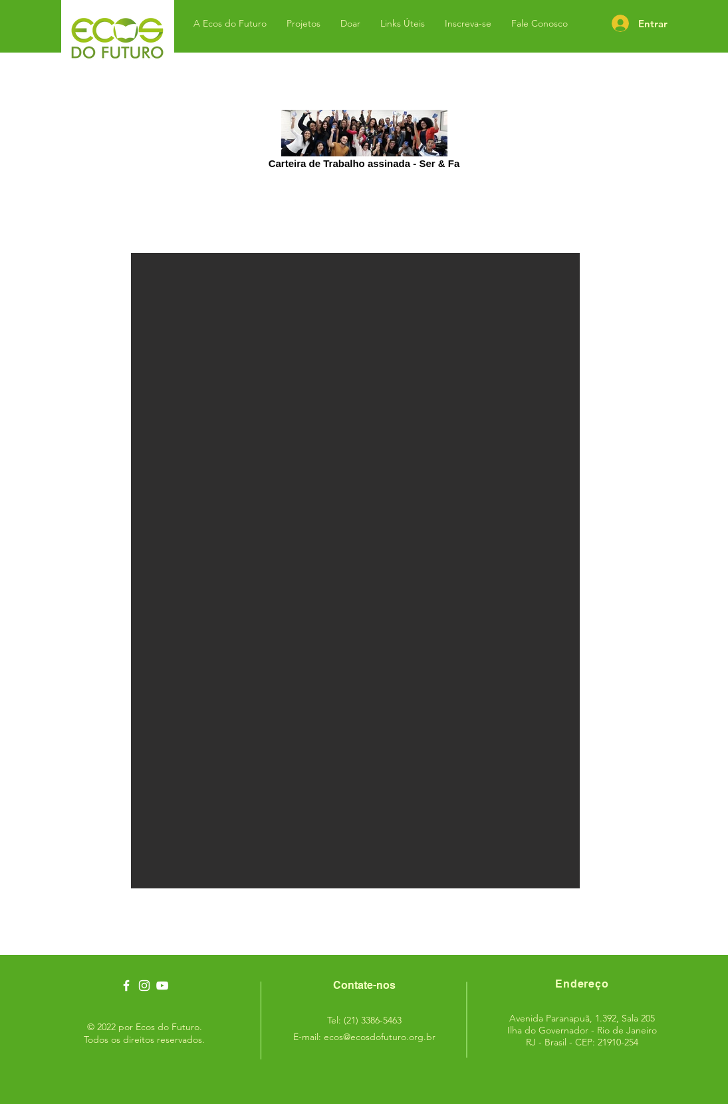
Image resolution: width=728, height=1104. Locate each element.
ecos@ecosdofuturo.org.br (379, 1037)
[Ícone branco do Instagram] (144, 985)
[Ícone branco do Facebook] (126, 985)
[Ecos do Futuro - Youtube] (162, 985)
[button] (355, 570)
